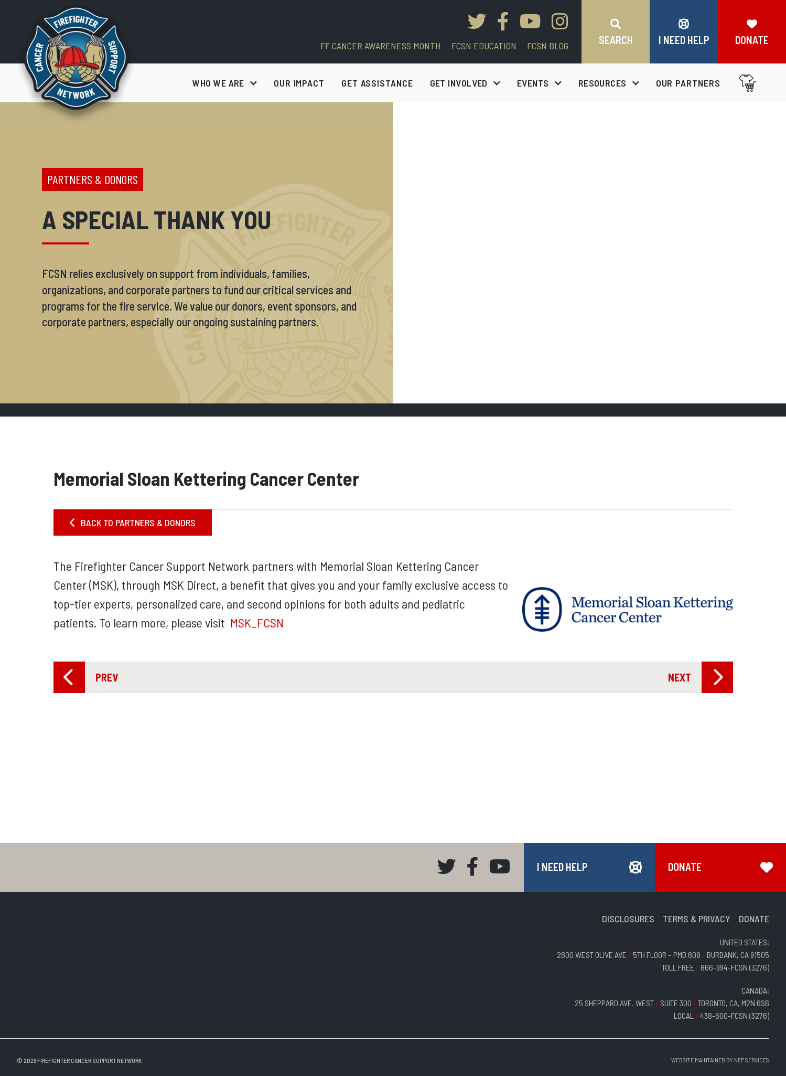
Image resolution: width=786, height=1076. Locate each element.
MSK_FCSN (257, 622)
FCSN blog (547, 45)
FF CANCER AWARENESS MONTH (380, 45)
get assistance (377, 83)
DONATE (754, 918)
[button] (224, 82)
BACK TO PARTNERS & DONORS (133, 522)
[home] (76, 63)
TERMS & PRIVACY (696, 918)
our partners (688, 83)
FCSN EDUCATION (483, 45)
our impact (299, 83)
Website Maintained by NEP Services (720, 1059)
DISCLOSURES (628, 918)
